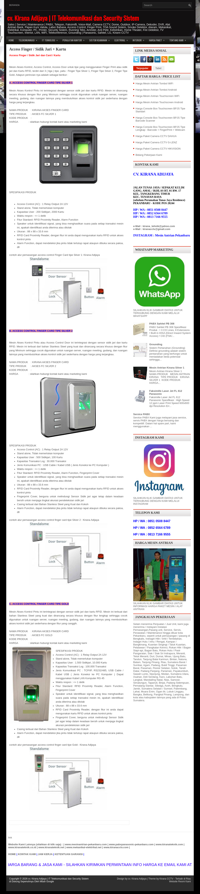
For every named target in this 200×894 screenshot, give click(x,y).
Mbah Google (47, 881)
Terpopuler (142, 68)
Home (11, 40)
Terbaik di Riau (183, 878)
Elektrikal (122, 39)
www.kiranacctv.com (116, 847)
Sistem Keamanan (100, 39)
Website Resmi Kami (180, 881)
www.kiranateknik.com (169, 844)
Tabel (158, 68)
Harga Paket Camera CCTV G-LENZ (156, 142)
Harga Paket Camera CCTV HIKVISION (158, 148)
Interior (140, 39)
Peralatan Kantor (74, 39)
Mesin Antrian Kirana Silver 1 (166, 367)
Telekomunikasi (29, 39)
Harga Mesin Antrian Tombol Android (156, 89)
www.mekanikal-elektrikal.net (84, 847)
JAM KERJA (45, 854)
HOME (12, 854)
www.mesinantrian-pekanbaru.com (86, 844)
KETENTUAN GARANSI (69, 854)
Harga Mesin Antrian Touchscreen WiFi (157, 96)
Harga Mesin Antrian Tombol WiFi (154, 83)
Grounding (155, 344)
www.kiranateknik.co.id (22, 847)
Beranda (14, 5)
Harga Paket (158, 39)
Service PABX (141, 414)
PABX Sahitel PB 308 (161, 323)
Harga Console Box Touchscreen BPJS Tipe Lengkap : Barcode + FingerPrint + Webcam (160, 128)
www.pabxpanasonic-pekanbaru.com (131, 844)
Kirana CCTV (166, 878)
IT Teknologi (51, 39)
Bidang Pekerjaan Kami (149, 154)
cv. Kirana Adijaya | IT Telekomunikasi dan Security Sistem (73, 18)
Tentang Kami (178, 39)
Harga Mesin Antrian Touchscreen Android (159, 102)
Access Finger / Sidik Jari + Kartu (37, 49)
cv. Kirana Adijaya (137, 878)
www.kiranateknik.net (51, 847)
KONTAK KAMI (27, 854)
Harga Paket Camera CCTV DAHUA (156, 136)
